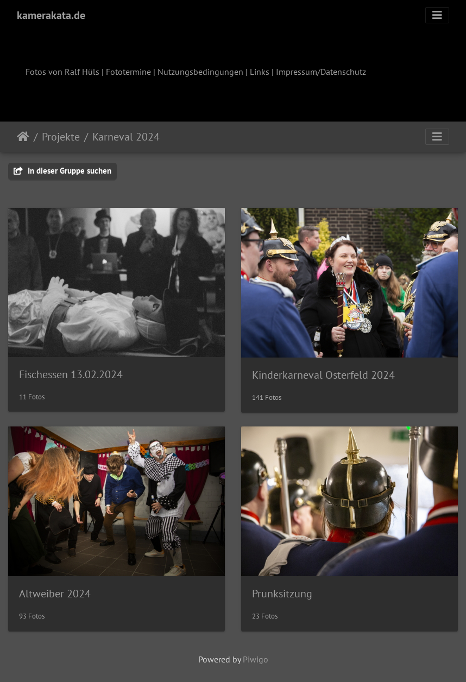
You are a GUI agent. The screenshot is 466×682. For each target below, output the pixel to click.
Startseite (23, 137)
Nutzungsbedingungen (200, 71)
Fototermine (128, 71)
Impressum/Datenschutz (321, 71)
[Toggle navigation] (437, 15)
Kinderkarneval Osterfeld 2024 (323, 375)
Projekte (61, 137)
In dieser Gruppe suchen (62, 170)
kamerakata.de (51, 15)
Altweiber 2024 (55, 594)
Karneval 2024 (126, 137)
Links (259, 71)
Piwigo (255, 659)
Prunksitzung (282, 594)
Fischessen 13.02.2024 (71, 374)
